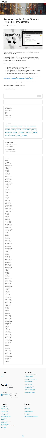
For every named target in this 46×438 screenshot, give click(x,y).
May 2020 (7, 216)
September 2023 (8, 165)
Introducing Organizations (11, 144)
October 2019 (8, 227)
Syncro (2, 376)
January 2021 (8, 203)
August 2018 (8, 249)
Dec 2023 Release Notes (10, 151)
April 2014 (7, 329)
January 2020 (8, 222)
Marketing (3, 419)
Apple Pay (7, 135)
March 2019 (7, 238)
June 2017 (7, 272)
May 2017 (7, 273)
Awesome (18, 135)
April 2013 (7, 347)
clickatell (20, 126)
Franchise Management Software (31, 379)
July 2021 (7, 194)
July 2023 (7, 168)
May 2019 (7, 235)
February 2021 (8, 202)
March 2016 (7, 296)
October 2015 (8, 304)
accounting (19, 129)
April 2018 (7, 256)
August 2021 (8, 192)
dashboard (35, 132)
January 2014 (8, 334)
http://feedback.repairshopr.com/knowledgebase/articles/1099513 (18, 78)
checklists (34, 129)
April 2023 (7, 173)
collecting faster (13, 126)
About (2, 395)
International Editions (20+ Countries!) (8, 425)
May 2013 (7, 345)
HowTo (6, 112)
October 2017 (8, 265)
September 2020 (8, 210)
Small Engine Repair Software (30, 389)
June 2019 (7, 234)
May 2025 (7, 160)
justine (6, 25)
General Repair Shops (28, 381)
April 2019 (7, 237)
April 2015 (7, 312)
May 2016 (7, 293)
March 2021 (7, 200)
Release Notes (8, 115)
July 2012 (7, 359)
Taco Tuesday (8, 117)
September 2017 (8, 267)
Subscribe (8, 102)
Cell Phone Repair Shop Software (31, 378)
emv (28, 126)
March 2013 (7, 348)
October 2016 (8, 285)
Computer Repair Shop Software (31, 374)
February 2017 (8, 278)
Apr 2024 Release (9, 146)
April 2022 (7, 191)
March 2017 (7, 277)
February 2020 (8, 221)
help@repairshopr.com (5, 394)
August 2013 (8, 342)
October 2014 (8, 320)
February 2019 (8, 240)
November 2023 (8, 163)
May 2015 (7, 310)
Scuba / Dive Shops (28, 384)
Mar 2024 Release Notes (10, 148)
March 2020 (7, 219)
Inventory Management (5, 409)
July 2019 (7, 232)
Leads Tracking (3, 422)
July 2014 (7, 324)
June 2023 (7, 170)
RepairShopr (3, 374)
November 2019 (8, 226)
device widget (32, 126)
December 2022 (8, 178)
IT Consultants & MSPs (29, 376)
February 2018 (8, 259)
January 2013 (8, 350)
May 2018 (7, 254)
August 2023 (8, 167)
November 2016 (8, 283)
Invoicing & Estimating (5, 417)
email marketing (8, 132)
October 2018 (8, 246)
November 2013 (8, 337)
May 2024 (7, 162)
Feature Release (8, 110)
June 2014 (7, 326)
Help (25, 406)
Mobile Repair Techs (28, 387)
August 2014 (8, 323)
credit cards (28, 132)
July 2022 (7, 186)
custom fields (24, 135)
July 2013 (7, 344)
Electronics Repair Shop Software (31, 390)
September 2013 (8, 340)
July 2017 (7, 270)
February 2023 (8, 176)
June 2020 (7, 214)
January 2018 (8, 261)
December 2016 (8, 281)
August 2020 (8, 211)
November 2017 (8, 264)
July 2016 (7, 289)
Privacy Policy (27, 408)
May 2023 (7, 171)
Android (7, 126)
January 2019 (8, 242)
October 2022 (8, 181)
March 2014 (7, 331)
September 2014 (8, 321)
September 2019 (8, 229)
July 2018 (7, 251)
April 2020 (7, 218)
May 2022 (7, 189)
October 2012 (8, 355)
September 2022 (8, 183)
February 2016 (8, 297)
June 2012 (7, 361)
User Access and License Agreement (31, 416)
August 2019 (8, 230)
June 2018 (7, 253)
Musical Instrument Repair (29, 386)
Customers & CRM (4, 411)
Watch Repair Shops (28, 382)
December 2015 (8, 300)
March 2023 (7, 175)
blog (25, 126)
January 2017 (8, 280)
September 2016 (8, 286)
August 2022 (8, 184)
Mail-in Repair (3, 427)
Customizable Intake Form (6, 416)
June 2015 (7, 308)
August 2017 (8, 269)
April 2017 (7, 275)
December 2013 (8, 336)
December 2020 (8, 205)
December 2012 (8, 351)
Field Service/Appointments (6, 421)
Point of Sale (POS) (4, 408)
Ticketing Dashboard (4, 414)
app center (15, 132)
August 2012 (8, 358)
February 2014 (8, 332)
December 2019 (8, 224)
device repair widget (26, 129)
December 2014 (8, 316)
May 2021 (7, 197)
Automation (13, 135)
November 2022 (8, 179)
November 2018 (8, 245)
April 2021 (7, 198)
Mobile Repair (3, 429)
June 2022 (7, 187)
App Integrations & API (5, 424)
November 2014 (8, 318)
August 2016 (8, 288)
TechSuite (2, 378)
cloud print (7, 129)
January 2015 (8, 315)
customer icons (22, 132)
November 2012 (8, 353)
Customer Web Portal (5, 413)
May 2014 (7, 328)
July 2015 (7, 307)
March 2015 (7, 313)
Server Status (27, 414)
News (15, 25)
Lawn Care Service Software (30, 392)
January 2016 (8, 299)
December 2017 (8, 262)
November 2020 (8, 206)
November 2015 (8, 302)
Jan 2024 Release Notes (10, 149)
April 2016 (7, 294)
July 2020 (7, 213)
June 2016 (7, 291)
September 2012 (8, 356)
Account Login (27, 413)
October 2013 (8, 339)
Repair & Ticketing (4, 406)
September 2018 (8, 248)
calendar (13, 129)
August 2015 (8, 305)
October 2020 (8, 208)
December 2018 (8, 243)
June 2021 (7, 195)
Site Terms (27, 409)
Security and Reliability (29, 411)
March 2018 (7, 257)
